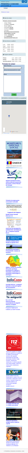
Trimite (14, 94)
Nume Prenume (7, 65)
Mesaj (5, 74)
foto (11, 156)
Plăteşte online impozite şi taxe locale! (14, 165)
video (16, 156)
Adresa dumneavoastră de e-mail (12, 70)
